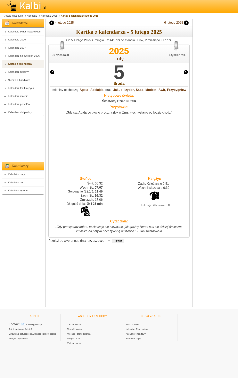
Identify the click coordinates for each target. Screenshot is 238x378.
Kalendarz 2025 (49, 15)
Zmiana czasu (74, 343)
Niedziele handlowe (19, 80)
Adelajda (96, 89)
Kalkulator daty (16, 174)
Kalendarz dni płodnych (21, 112)
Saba (139, 89)
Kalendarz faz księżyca (21, 88)
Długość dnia (73, 339)
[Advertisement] (23, 137)
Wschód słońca (74, 329)
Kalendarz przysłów (19, 104)
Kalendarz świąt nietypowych (24, 31)
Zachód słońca (74, 324)
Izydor (129, 89)
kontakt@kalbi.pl (34, 324)
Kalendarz (32, 15)
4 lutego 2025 (64, 22)
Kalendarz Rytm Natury (137, 329)
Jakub (117, 89)
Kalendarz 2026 (17, 39)
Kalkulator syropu (18, 190)
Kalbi (20, 15)
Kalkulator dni (15, 182)
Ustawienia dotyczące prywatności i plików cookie (32, 334)
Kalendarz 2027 (17, 47)
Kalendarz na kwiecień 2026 (24, 55)
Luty (119, 58)
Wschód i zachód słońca (79, 334)
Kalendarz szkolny (18, 71)
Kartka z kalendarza (20, 63)
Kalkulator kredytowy (136, 334)
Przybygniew (176, 89)
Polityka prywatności (18, 339)
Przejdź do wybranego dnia (67, 241)
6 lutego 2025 (173, 22)
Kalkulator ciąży (133, 339)
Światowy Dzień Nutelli (119, 101)
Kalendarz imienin (18, 96)
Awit (162, 89)
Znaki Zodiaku (132, 324)
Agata (84, 89)
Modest (150, 89)
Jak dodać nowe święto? (20, 329)
